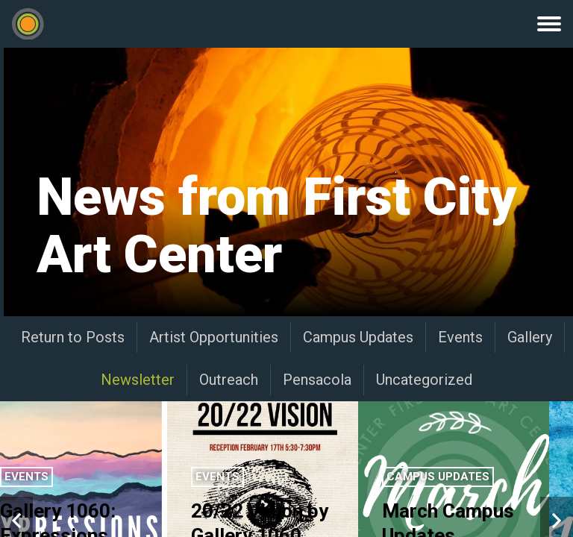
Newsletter (138, 380)
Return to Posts (73, 337)
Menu (549, 24)
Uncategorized (424, 380)
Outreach (228, 380)
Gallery (529, 337)
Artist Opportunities (213, 337)
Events (460, 337)
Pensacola (317, 380)
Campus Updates (358, 337)
